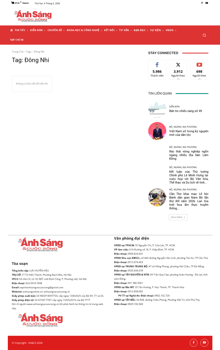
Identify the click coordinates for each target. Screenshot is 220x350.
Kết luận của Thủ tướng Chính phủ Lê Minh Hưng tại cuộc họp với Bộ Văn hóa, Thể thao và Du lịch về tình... (188, 177)
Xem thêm (178, 217)
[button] (204, 35)
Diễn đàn (174, 106)
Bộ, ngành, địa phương (183, 127)
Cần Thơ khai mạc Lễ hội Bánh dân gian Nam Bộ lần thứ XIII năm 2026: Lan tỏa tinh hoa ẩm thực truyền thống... (188, 201)
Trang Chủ (17, 51)
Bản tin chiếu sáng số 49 (185, 111)
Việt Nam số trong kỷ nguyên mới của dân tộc (188, 133)
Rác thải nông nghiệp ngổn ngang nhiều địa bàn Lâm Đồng (188, 155)
